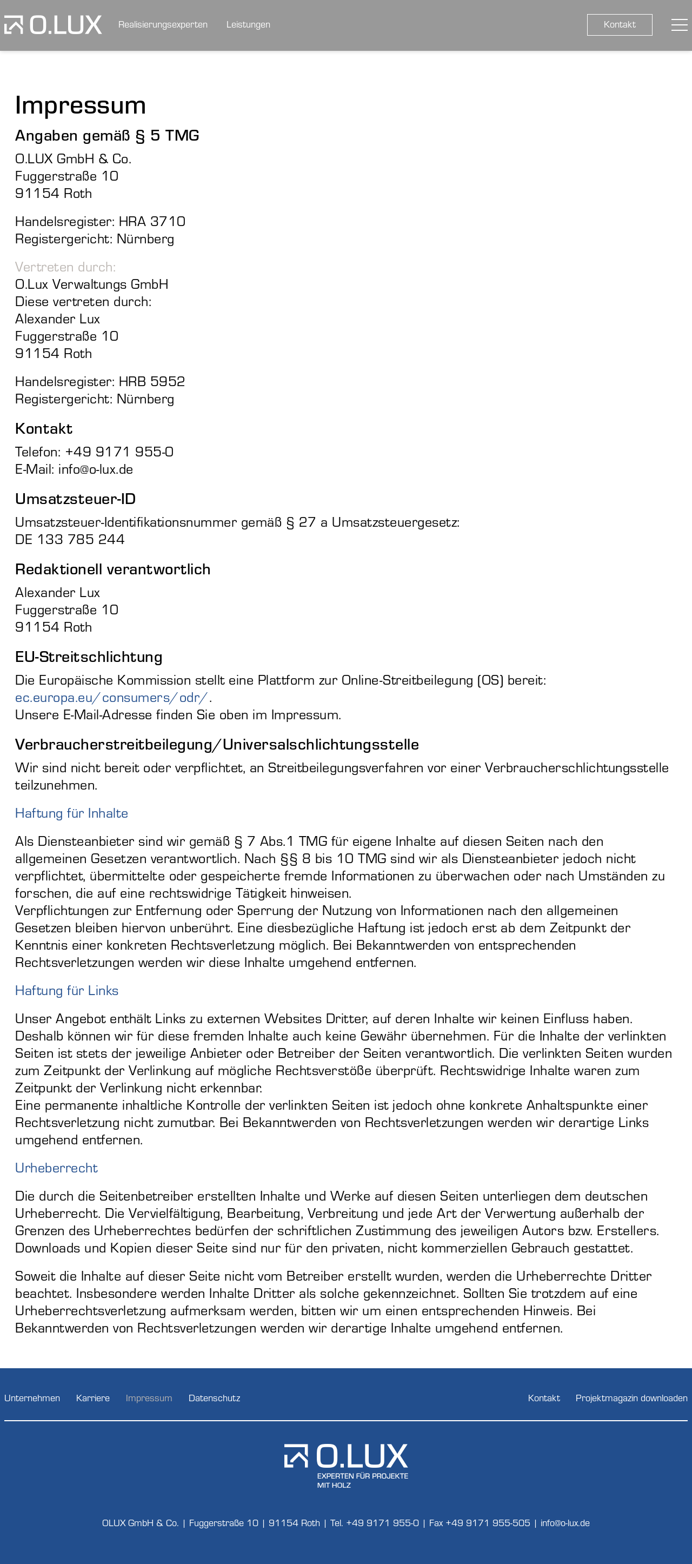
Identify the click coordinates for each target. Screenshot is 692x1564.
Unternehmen (32, 1397)
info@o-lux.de (565, 1522)
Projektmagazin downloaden (632, 1397)
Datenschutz (214, 1397)
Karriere (93, 1397)
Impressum (149, 1397)
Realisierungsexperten (163, 23)
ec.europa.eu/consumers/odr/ (112, 696)
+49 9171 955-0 (382, 1522)
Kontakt (620, 23)
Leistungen (248, 23)
